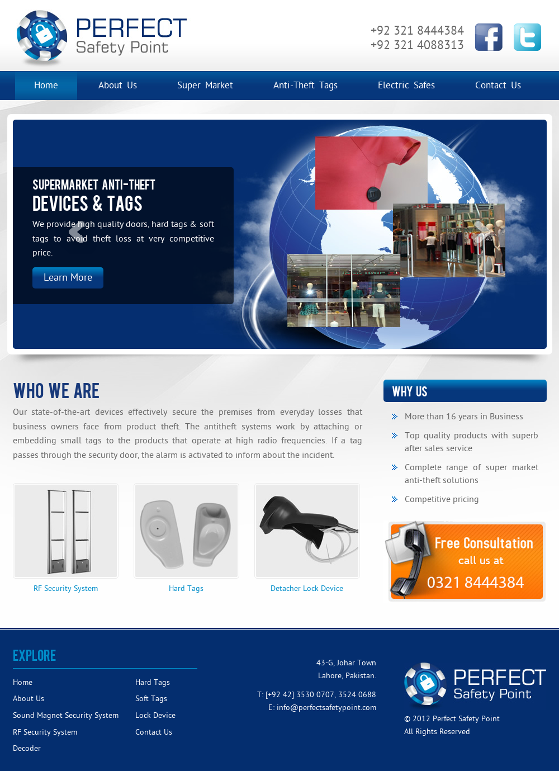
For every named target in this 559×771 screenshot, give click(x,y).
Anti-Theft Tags (305, 85)
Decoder (27, 748)
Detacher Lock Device (307, 538)
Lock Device (155, 715)
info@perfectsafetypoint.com (326, 707)
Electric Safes (406, 85)
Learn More (68, 277)
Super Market (205, 85)
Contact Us (498, 85)
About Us (117, 85)
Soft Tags (151, 698)
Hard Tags (186, 538)
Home (46, 85)
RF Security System (66, 538)
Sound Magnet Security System (66, 715)
